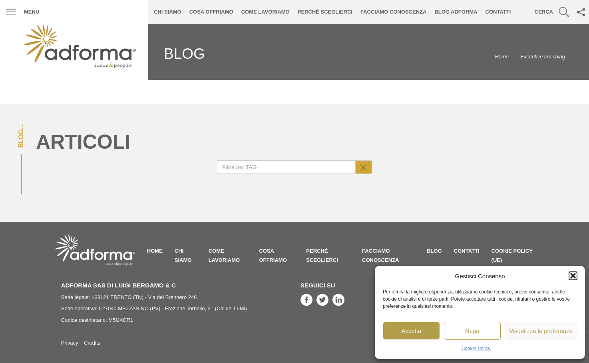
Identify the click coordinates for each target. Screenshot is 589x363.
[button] (573, 276)
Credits (92, 343)
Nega (472, 330)
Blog (434, 251)
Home (502, 57)
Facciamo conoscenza (393, 12)
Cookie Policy (476, 348)
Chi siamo (167, 12)
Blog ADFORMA (455, 12)
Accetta (411, 330)
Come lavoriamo (265, 12)
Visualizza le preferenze (541, 330)
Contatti (498, 12)
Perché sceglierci (325, 12)
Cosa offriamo (211, 12)
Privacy (69, 343)
